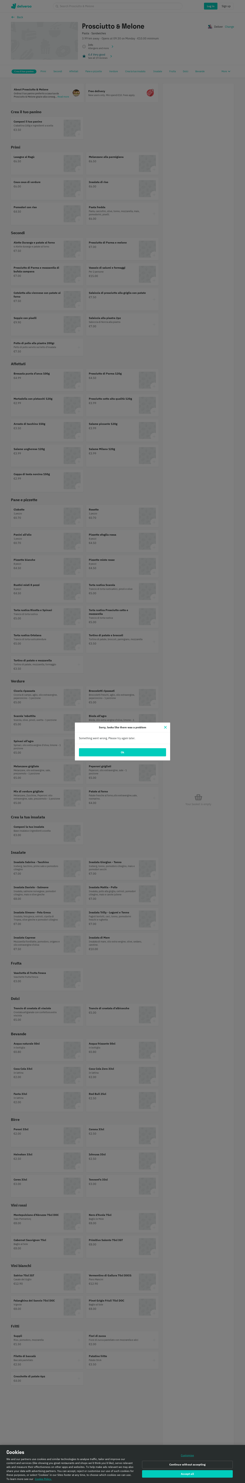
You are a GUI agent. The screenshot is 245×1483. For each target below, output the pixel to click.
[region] (122, 1464)
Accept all (187, 1474)
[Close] (165, 727)
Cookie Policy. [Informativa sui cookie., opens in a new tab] (43, 1479)
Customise (187, 1455)
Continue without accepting (187, 1464)
